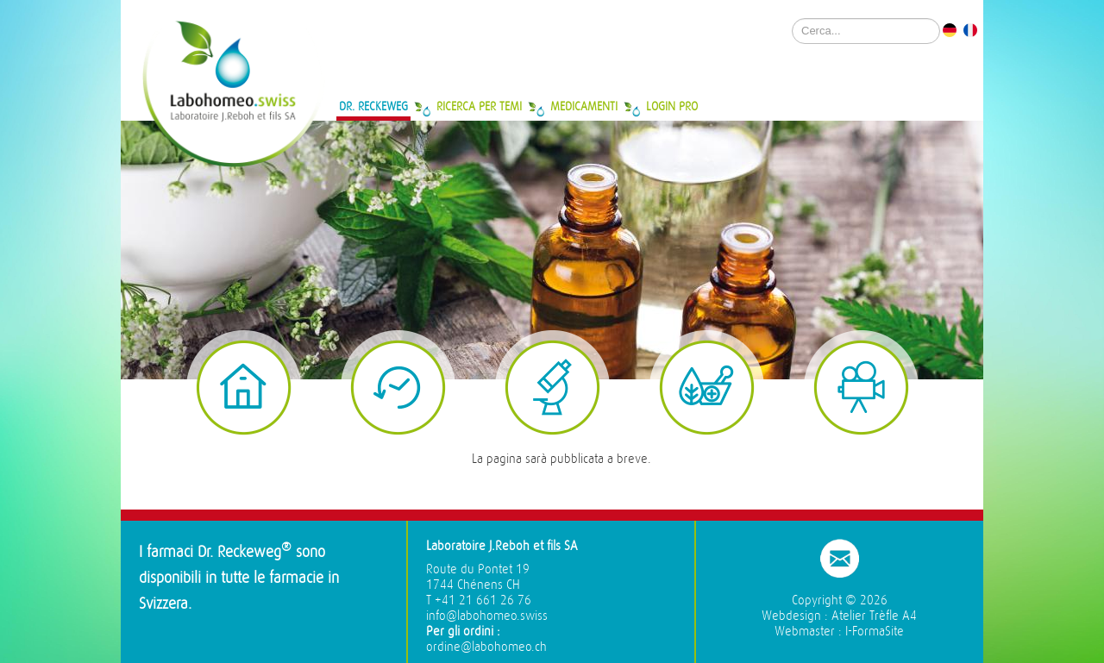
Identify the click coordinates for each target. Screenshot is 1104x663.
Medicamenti (584, 106)
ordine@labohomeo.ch (486, 647)
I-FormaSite (874, 631)
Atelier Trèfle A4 (874, 616)
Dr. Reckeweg (373, 106)
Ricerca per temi (479, 106)
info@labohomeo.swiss (487, 616)
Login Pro (672, 106)
